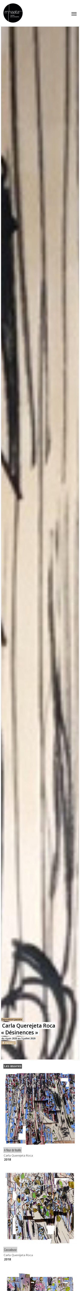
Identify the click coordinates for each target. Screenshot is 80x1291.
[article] (40, 1116)
